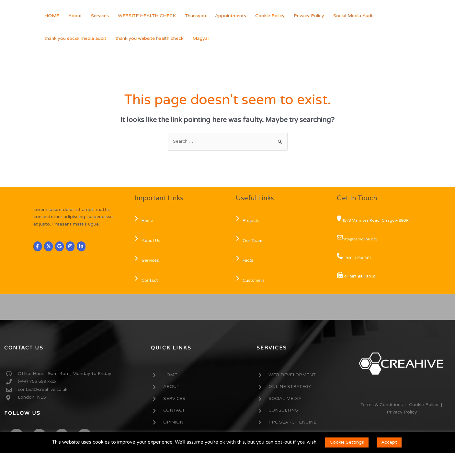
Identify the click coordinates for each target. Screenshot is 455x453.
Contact (147, 280)
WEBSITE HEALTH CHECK (147, 15)
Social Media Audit (353, 15)
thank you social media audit (75, 38)
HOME (51, 15)
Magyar (200, 38)
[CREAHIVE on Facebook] (37, 247)
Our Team (250, 240)
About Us (148, 240)
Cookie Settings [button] (347, 442)
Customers (252, 280)
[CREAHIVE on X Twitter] (48, 247)
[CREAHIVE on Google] (60, 247)
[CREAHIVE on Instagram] (71, 247)
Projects (249, 221)
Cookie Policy (270, 15)
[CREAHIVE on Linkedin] (82, 247)
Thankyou (195, 15)
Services (100, 15)
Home (145, 221)
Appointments (230, 15)
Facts (246, 260)
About (75, 15)
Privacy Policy (309, 15)
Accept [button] (389, 442)
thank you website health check (149, 38)
